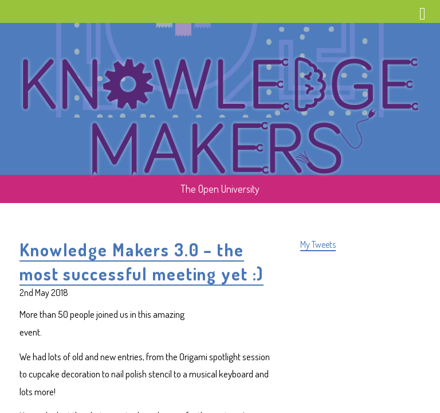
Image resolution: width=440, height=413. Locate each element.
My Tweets (318, 244)
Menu (423, 16)
